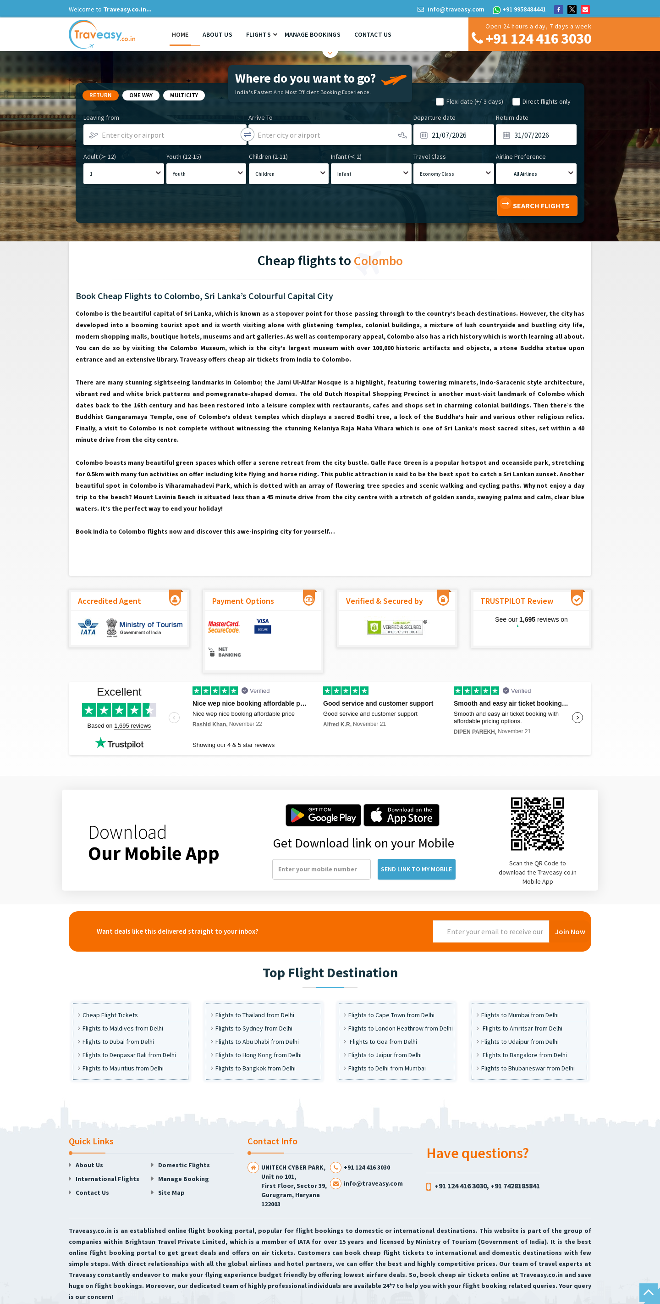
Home (180, 34)
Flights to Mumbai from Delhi (520, 990)
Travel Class (429, 156)
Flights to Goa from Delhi (382, 1017)
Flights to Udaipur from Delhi (520, 1017)
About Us (217, 34)
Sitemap (576, 1295)
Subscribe (543, 1295)
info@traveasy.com (452, 9)
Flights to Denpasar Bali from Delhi (129, 1030)
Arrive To (260, 117)
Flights (258, 34)
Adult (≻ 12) (99, 156)
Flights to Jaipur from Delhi (385, 1030)
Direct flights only (546, 101)
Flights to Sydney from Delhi (253, 1003)
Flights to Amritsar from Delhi (521, 1003)
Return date (512, 117)
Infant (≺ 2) (346, 156)
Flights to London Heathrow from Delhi (400, 1003)
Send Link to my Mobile (416, 844)
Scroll (648, 1292)
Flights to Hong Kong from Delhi (258, 1030)
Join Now (570, 906)
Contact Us (372, 34)
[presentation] (363, 907)
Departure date (434, 117)
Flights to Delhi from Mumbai (387, 1043)
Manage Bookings (313, 34)
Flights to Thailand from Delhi (254, 990)
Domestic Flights (184, 1140)
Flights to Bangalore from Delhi (524, 1030)
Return (100, 95)
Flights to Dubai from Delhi (118, 1017)
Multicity (184, 95)
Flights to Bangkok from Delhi (255, 1043)
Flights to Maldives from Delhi (122, 1003)
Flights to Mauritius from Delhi (123, 1043)
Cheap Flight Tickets (110, 990)
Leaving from (101, 117)
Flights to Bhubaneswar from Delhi (528, 1043)
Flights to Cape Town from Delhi (391, 990)
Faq (476, 1295)
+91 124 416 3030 (367, 1142)
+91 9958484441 (519, 9)
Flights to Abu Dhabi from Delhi (257, 1017)
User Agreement (398, 1295)
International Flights (107, 1154)
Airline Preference (521, 156)
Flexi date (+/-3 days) (474, 101)
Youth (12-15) (183, 156)
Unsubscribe (505, 1295)
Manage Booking (183, 1154)
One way (141, 95)
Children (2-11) (268, 156)
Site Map (171, 1168)
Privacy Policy (445, 1295)
